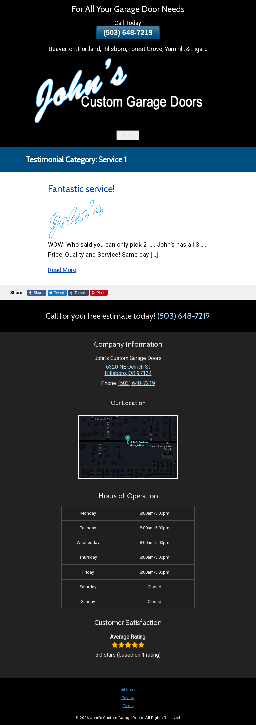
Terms (128, 705)
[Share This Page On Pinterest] (99, 293)
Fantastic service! (81, 188)
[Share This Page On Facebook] (36, 293)
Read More (62, 269)
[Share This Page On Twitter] (57, 293)
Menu (127, 135)
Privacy (128, 697)
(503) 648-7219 (128, 32)
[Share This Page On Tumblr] (78, 293)
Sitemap (128, 689)
